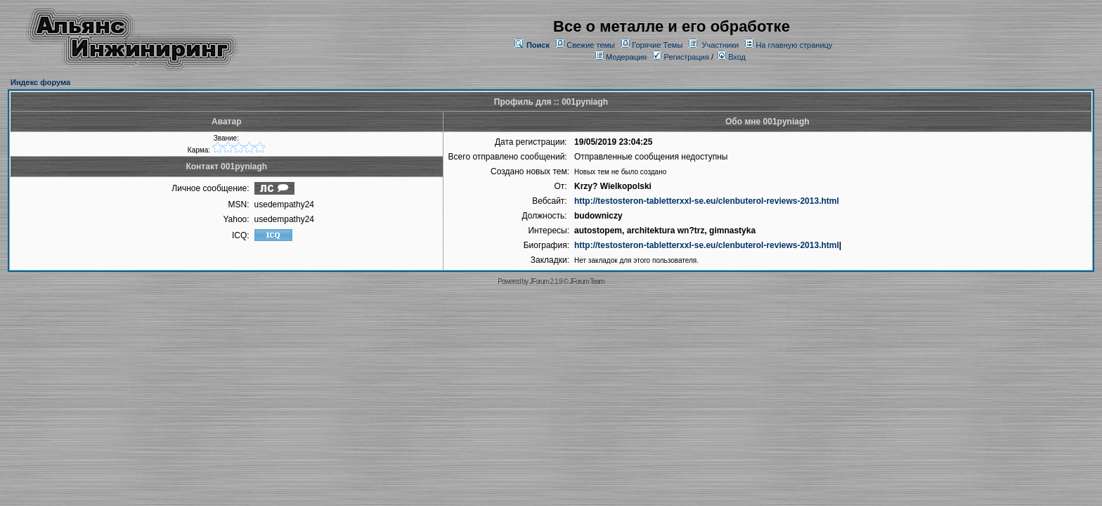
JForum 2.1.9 (545, 281)
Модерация (626, 57)
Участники (720, 45)
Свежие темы (590, 45)
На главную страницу (794, 45)
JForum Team (586, 281)
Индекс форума (40, 82)
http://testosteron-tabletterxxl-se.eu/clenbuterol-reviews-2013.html (706, 201)
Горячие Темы (657, 45)
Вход (732, 57)
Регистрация (680, 57)
